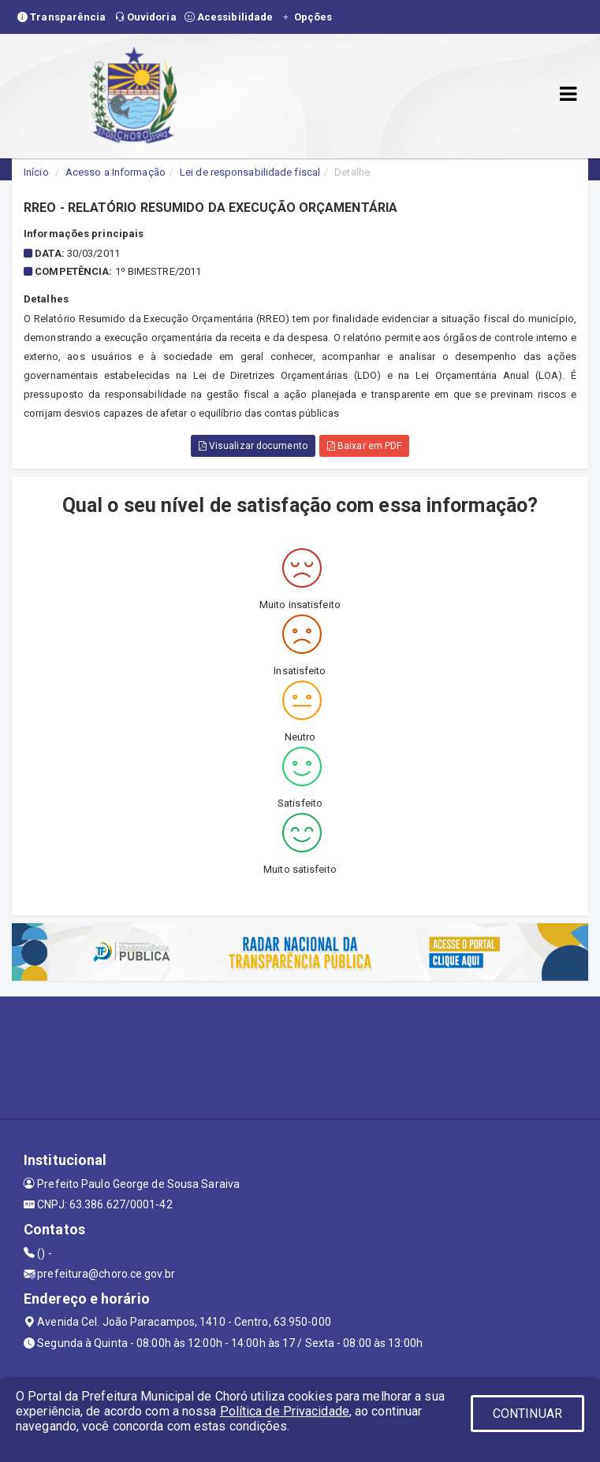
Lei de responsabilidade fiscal (250, 172)
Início (36, 172)
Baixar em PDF (364, 445)
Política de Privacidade (284, 1411)
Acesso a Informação (115, 172)
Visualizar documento (253, 445)
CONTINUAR (527, 1413)
